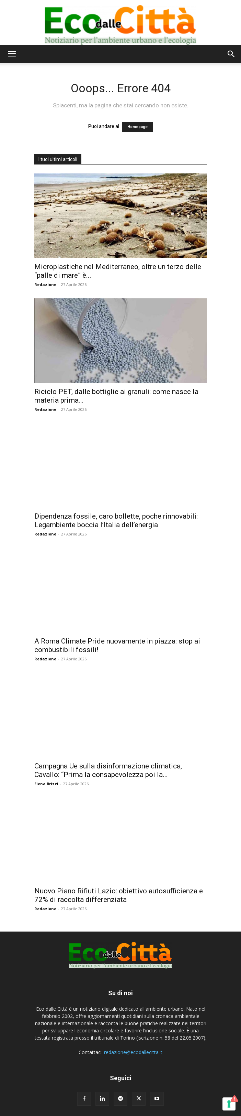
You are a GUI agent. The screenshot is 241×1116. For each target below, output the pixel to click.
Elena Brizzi (46, 783)
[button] (12, 54)
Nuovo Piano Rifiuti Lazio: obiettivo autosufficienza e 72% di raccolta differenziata (118, 895)
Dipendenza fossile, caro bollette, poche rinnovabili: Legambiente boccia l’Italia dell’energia (116, 520)
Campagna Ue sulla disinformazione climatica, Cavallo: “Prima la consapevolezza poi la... (108, 770)
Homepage (137, 127)
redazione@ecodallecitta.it (133, 1052)
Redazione (45, 284)
